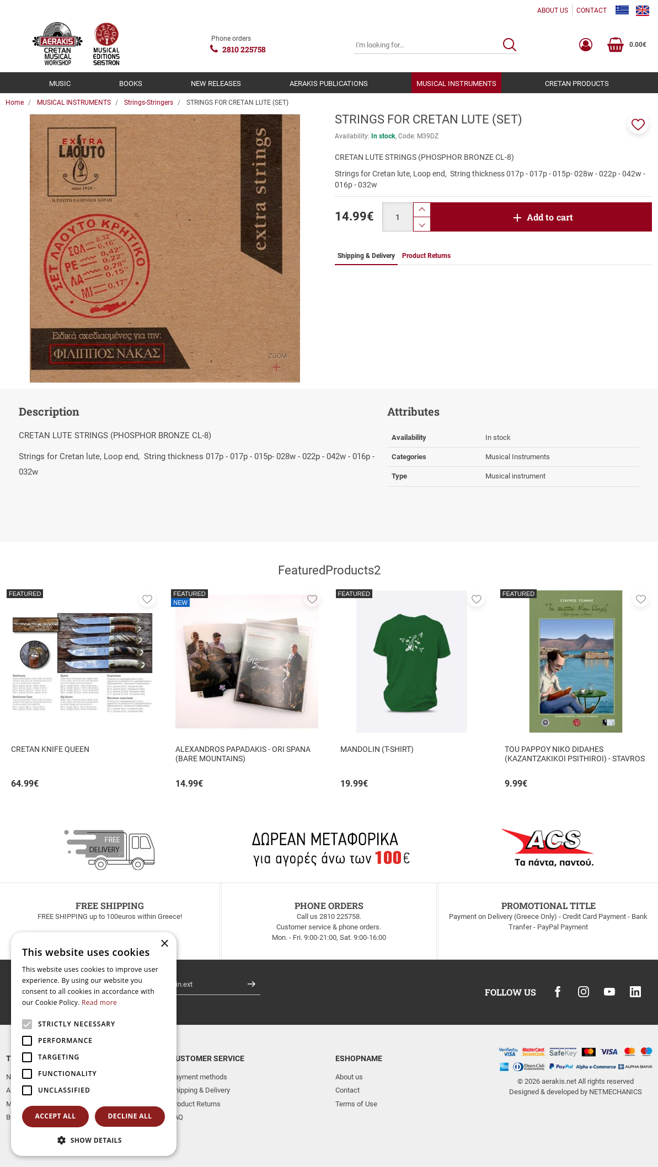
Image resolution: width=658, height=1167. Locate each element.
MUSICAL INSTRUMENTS (456, 83)
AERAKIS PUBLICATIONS (329, 83)
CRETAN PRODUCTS (577, 83)
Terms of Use (356, 1104)
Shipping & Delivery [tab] (366, 256)
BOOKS (130, 83)
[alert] (93, 1044)
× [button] (164, 944)
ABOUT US (552, 10)
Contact (347, 1090)
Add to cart (550, 217)
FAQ (176, 1117)
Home (15, 102)
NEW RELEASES (216, 83)
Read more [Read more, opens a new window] (99, 1002)
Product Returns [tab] (426, 256)
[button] (638, 123)
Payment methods (198, 1077)
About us (349, 1077)
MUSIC (60, 83)
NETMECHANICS (615, 1092)
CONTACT (591, 10)
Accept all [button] (55, 1116)
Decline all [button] (130, 1116)
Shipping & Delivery (200, 1090)
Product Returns (195, 1104)
